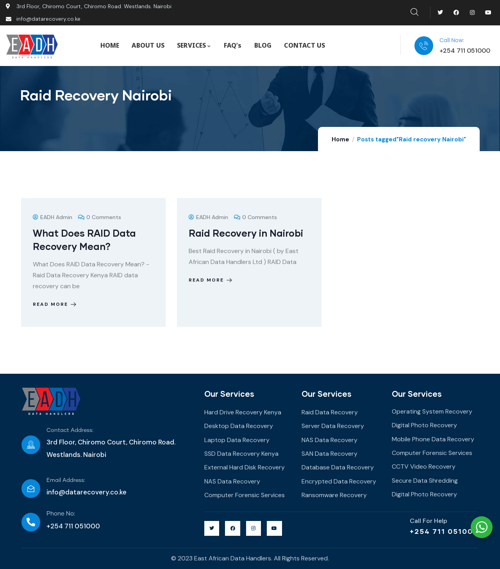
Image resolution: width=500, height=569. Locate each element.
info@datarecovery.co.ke (86, 492)
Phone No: (60, 514)
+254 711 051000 (444, 531)
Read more (55, 304)
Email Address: (65, 480)
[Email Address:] (30, 488)
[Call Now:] (423, 45)
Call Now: (451, 40)
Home (340, 139)
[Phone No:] (30, 522)
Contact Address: (69, 430)
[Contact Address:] (30, 444)
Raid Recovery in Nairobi (246, 233)
